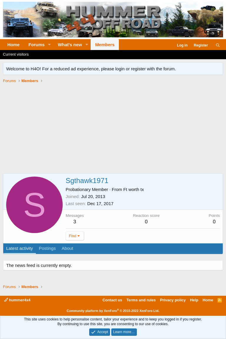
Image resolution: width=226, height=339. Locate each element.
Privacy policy (173, 300)
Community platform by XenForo (113, 311)
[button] (49, 44)
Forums (37, 44)
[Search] (218, 45)
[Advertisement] (113, 129)
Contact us (112, 300)
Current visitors (16, 54)
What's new (70, 44)
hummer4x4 (17, 300)
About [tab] (67, 248)
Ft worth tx (133, 189)
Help (194, 300)
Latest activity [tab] (19, 248)
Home (13, 44)
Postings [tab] (47, 248)
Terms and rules (141, 300)
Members (104, 44)
